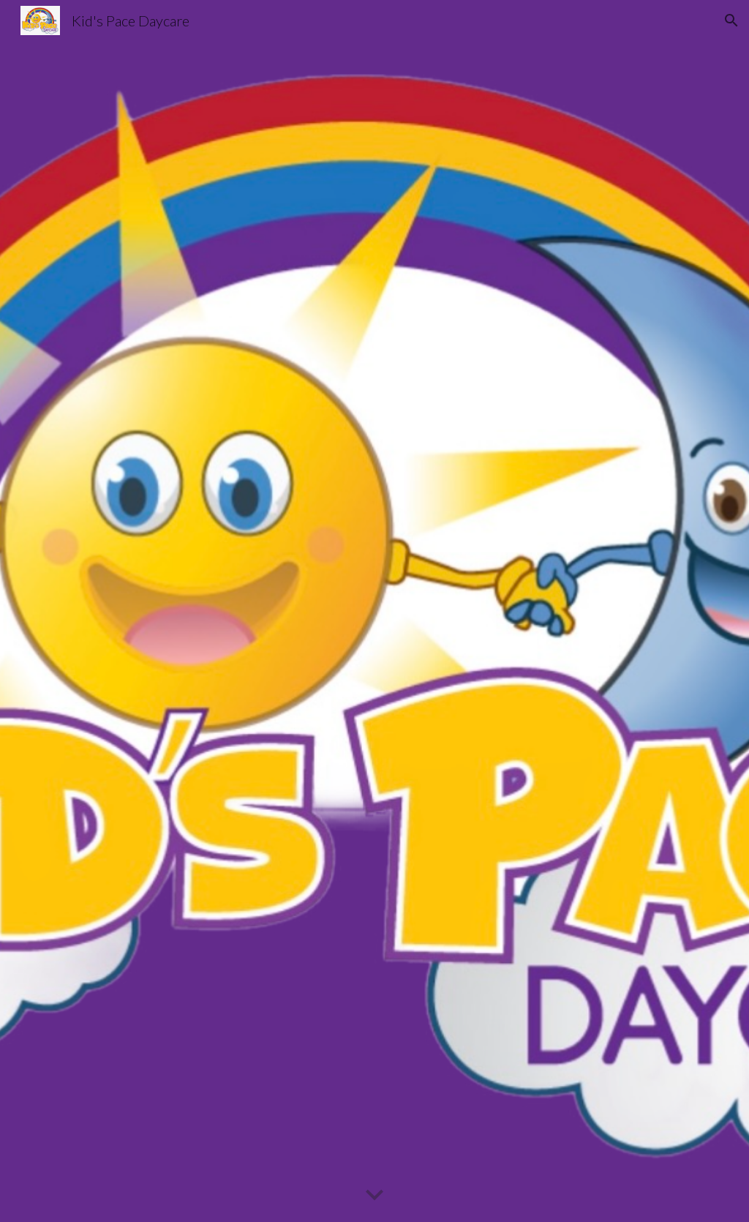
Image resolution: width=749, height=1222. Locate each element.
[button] (731, 20)
